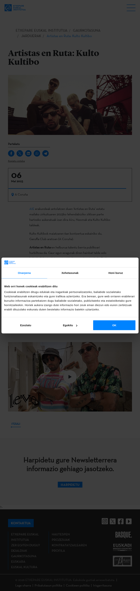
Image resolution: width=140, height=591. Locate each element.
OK (114, 325)
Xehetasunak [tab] (70, 272)
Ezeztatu (25, 325)
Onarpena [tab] (24, 272)
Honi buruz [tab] (115, 272)
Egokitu (70, 325)
